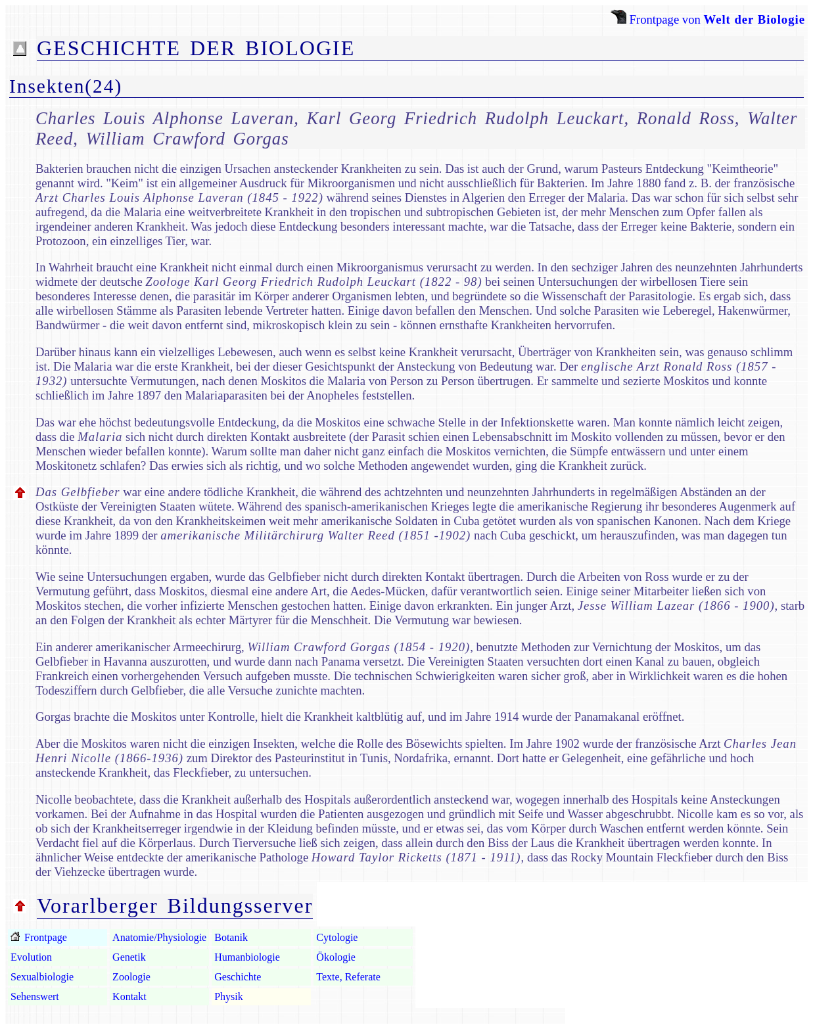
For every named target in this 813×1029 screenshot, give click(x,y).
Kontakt (129, 996)
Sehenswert (35, 996)
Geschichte (237, 976)
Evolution (31, 957)
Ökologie (336, 957)
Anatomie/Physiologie (159, 937)
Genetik (129, 957)
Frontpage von (708, 19)
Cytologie (337, 937)
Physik (228, 996)
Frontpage (44, 937)
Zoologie (131, 976)
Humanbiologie (247, 957)
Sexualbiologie (42, 976)
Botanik (231, 937)
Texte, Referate (348, 976)
